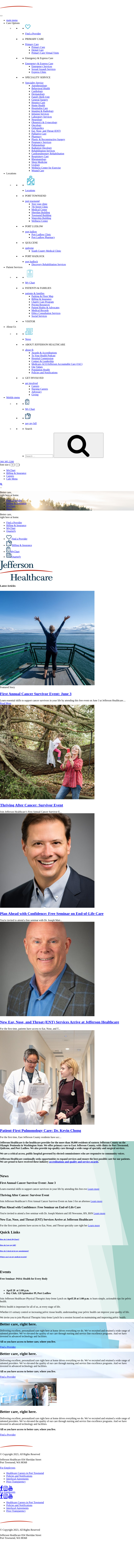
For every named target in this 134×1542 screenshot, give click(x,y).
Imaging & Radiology (42, 111)
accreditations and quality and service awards (73, 1161)
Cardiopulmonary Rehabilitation (47, 153)
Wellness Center (39, 221)
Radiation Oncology (41, 148)
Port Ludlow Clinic (41, 234)
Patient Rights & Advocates (45, 307)
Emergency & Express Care (39, 63)
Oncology (36, 125)
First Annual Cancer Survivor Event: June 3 (35, 694)
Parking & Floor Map (42, 296)
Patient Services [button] (14, 267)
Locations (30, 190)
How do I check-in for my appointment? (14, 1251)
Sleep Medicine (39, 162)
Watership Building (41, 218)
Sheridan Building (40, 212)
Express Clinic (38, 72)
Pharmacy (36, 136)
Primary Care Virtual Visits (45, 52)
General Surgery (39, 99)
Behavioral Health (40, 88)
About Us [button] (11, 326)
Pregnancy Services (41, 142)
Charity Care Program (42, 302)
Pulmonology (38, 145)
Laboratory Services (41, 116)
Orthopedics (37, 128)
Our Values (37, 367)
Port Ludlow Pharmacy (43, 237)
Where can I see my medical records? (13, 1257)
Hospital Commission (42, 358)
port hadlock (31, 261)
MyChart (10, 470)
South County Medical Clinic (46, 251)
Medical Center (39, 209)
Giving (34, 394)
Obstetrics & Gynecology (44, 122)
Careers (35, 386)
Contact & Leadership (42, 361)
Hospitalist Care (39, 108)
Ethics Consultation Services (45, 313)
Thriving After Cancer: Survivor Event (31, 805)
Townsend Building (41, 215)
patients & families (34, 293)
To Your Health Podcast (43, 355)
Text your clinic (39, 204)
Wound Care (37, 170)
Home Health (38, 105)
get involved (31, 383)
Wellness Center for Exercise (46, 167)
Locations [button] (11, 173)
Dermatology (38, 94)
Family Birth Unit (40, 97)
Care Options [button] (13, 23)
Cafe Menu (12, 478)
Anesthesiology (39, 85)
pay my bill (31, 423)
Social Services (39, 316)
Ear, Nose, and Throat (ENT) (46, 131)
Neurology (36, 119)
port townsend (32, 201)
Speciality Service (34, 82)
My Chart (30, 282)
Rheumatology (38, 159)
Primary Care (32, 44)
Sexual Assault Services (43, 69)
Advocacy (36, 391)
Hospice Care (38, 102)
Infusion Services (40, 114)
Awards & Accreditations (44, 352)
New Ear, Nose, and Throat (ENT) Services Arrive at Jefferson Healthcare (59, 1022)
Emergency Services (41, 66)
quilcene (29, 248)
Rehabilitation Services (43, 150)
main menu (12, 20)
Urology (35, 165)
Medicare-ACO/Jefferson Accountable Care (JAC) (57, 364)
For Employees (7, 1467)
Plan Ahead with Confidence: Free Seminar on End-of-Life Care (51, 914)
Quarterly (11, 531)
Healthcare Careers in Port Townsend (25, 1473)
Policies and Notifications (44, 372)
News (28, 339)
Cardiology (37, 91)
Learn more (93, 1189)
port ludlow (31, 231)
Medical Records (40, 310)
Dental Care (37, 50)
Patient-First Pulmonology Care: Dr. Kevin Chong (40, 1130)
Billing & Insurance (41, 299)
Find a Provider (33, 33)
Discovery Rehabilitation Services (48, 264)
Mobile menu (13, 397)
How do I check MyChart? (9, 1239)
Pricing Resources (40, 304)
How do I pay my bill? (8, 1245)
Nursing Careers (39, 389)
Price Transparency (16, 1481)
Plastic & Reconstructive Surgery (48, 139)
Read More (5, 703)
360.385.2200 (7, 461)
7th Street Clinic (39, 206)
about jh (29, 350)
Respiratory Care (40, 156)
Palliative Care (38, 133)
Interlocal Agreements (17, 1478)
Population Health (40, 369)
